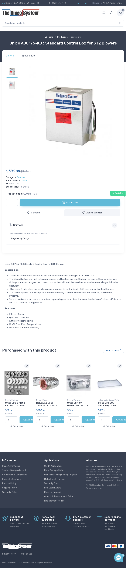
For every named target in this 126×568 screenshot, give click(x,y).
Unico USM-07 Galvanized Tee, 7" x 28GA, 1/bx (77, 405)
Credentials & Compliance (14, 472)
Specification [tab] (29, 55)
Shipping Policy (9, 485)
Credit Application (53, 463)
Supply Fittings (11, 400)
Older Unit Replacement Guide (58, 494)
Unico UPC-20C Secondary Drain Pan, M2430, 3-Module (107, 407)
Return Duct (41, 400)
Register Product (52, 489)
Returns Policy (9, 480)
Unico (24, 180)
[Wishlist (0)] (78, 3)
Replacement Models (54, 498)
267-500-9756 (21, 3)
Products (61, 37)
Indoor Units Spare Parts (108, 400)
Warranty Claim (51, 480)
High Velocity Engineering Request (60, 472)
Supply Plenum (73, 400)
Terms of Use (25, 551)
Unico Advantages (11, 463)
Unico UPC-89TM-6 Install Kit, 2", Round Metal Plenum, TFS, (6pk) (15, 407)
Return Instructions (11, 476)
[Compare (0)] (84, 3)
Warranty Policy (9, 489)
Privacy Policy (9, 551)
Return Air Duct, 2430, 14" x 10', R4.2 (46, 404)
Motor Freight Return (54, 476)
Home (49, 37)
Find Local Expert (52, 485)
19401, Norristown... (112, 3)
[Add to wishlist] (26, 366)
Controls (21, 177)
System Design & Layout (14, 467)
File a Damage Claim (54, 467)
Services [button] (16, 224)
